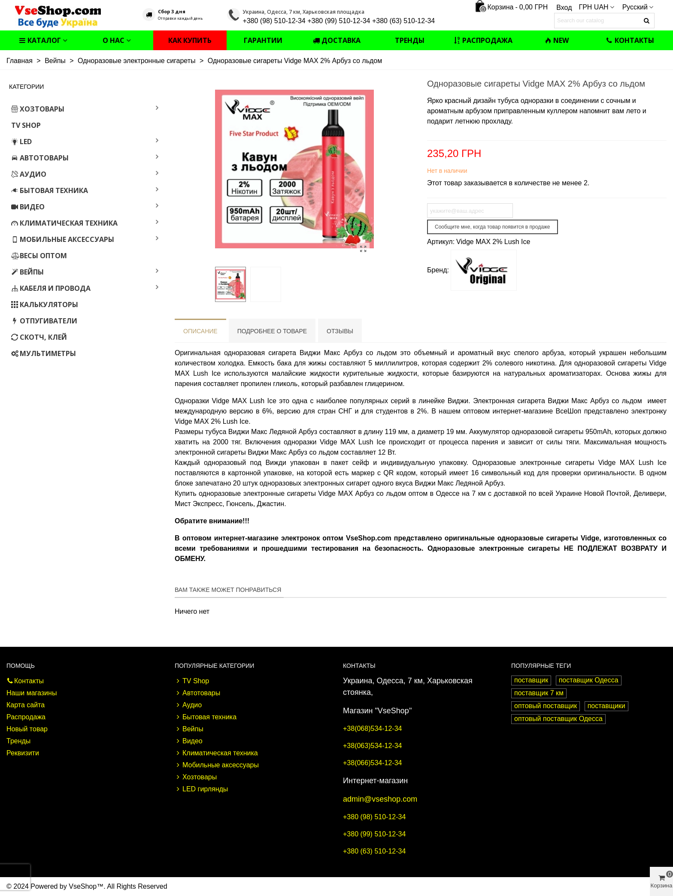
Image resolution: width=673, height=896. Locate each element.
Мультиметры (43, 353)
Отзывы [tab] (340, 331)
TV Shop (26, 125)
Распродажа (483, 40)
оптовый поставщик (545, 705)
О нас (113, 40)
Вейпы (27, 272)
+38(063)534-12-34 (372, 745)
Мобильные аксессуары (62, 239)
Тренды (409, 40)
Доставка (337, 40)
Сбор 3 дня (171, 11)
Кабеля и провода (51, 288)
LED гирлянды (201, 789)
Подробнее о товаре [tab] (272, 331)
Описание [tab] (200, 331)
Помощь (20, 665)
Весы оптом (39, 255)
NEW (557, 40)
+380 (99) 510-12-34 (374, 834)
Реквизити (22, 753)
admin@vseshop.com (380, 799)
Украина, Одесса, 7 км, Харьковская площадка (303, 11)
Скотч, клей (39, 337)
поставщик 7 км (539, 693)
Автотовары (40, 158)
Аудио (28, 174)
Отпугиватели (44, 321)
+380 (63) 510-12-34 (374, 851)
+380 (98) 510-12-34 (374, 817)
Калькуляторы (44, 304)
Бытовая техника (49, 190)
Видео (28, 206)
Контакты (630, 40)
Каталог (40, 40)
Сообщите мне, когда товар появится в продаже (492, 227)
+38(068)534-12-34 (372, 728)
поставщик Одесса (588, 680)
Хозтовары (37, 109)
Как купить (190, 40)
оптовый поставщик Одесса (558, 718)
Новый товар (27, 729)
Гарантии (263, 40)
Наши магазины (31, 693)
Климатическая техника (64, 223)
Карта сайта (25, 705)
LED (21, 141)
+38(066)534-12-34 (372, 762)
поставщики (606, 705)
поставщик (531, 680)
